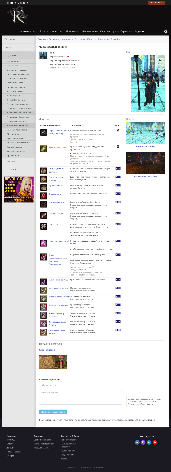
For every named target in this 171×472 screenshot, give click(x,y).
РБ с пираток (12, 134)
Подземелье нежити (16, 121)
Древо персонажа (42, 439)
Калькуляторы (109, 31)
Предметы (73, 31)
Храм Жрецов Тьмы (15, 151)
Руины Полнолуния (15, 138)
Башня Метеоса (14, 61)
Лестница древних (15, 91)
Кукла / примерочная (44, 443)
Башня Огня (12, 66)
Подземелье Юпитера (17, 125)
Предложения (67, 454)
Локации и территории (60, 39)
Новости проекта (69, 439)
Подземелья (11, 55)
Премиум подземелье (16, 130)
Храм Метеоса (13, 155)
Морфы (10, 455)
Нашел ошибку (68, 450)
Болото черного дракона (18, 74)
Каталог (10, 443)
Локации (10, 447)
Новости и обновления (17, 2)
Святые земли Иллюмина (18, 143)
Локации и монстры (51, 31)
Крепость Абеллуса (15, 87)
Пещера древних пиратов (18, 104)
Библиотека (90, 31)
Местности (10, 170)
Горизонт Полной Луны (17, 78)
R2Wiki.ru (70, 467)
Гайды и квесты (14, 451)
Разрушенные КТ (42, 447)
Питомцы (10, 439)
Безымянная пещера (16, 70)
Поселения (10, 162)
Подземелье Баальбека (18, 113)
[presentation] (147, 388)
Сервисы (126, 31)
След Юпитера (47, 349)
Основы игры (28, 31)
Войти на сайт (157, 2)
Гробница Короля (14, 83)
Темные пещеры (14, 147)
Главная (42, 39)
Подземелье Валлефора (17, 117)
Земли (8, 47)
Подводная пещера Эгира (18, 108)
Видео (139, 31)
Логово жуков (13, 96)
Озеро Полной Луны (16, 100)
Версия (64, 458)
